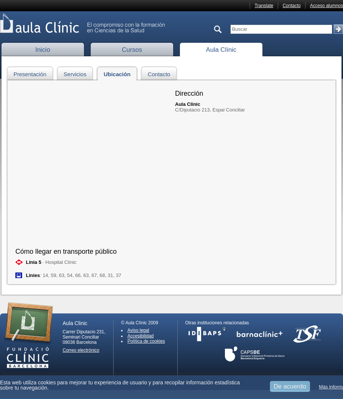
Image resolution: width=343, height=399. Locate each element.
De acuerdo (290, 386)
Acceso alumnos (326, 5)
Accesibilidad (140, 336)
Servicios (77, 73)
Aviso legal (138, 330)
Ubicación (119, 73)
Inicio (42, 49)
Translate (264, 5)
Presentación (32, 73)
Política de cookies (146, 341)
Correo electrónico (81, 350)
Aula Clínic (221, 49)
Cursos (132, 49)
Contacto (292, 5)
